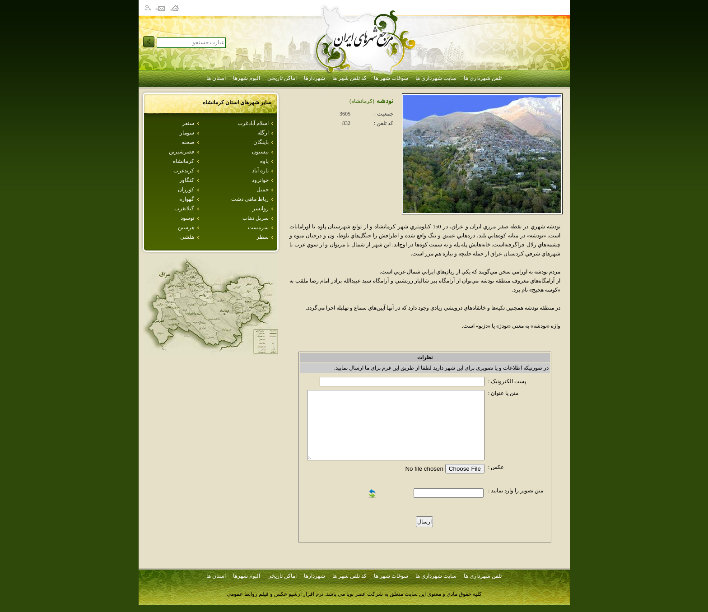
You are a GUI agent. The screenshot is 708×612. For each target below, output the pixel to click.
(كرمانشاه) (361, 101)
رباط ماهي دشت (250, 199)
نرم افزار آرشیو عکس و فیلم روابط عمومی (275, 594)
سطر (262, 237)
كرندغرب (183, 170)
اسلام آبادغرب (253, 123)
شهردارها (314, 78)
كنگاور (186, 180)
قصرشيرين (181, 151)
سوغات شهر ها (391, 78)
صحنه (188, 142)
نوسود (187, 218)
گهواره (186, 199)
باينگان (261, 142)
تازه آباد (260, 170)
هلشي (187, 237)
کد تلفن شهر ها (349, 78)
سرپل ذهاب (255, 218)
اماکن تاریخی (282, 78)
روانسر (260, 208)
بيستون (260, 151)
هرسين (186, 227)
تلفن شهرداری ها (483, 78)
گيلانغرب (184, 208)
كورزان (186, 189)
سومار (187, 133)
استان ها (216, 78)
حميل (262, 189)
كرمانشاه (183, 161)
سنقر (188, 123)
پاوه (264, 161)
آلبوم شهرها (246, 78)
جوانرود (260, 180)
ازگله (263, 133)
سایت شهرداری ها (435, 78)
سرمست (258, 227)
